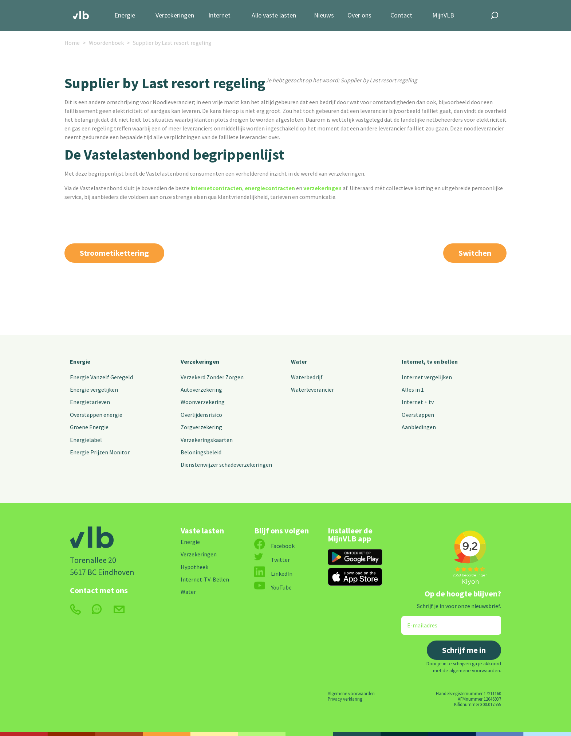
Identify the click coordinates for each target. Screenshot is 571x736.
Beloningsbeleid (201, 452)
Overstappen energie (96, 414)
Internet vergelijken (427, 377)
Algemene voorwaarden (351, 693)
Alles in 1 (413, 389)
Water (299, 361)
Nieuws (324, 15)
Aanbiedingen (419, 427)
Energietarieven (90, 402)
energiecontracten (270, 188)
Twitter (272, 559)
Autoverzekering (201, 389)
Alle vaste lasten (274, 15)
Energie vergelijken (94, 389)
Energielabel (86, 439)
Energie (124, 15)
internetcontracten (216, 188)
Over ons (359, 15)
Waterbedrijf (307, 377)
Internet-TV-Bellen (205, 579)
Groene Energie (89, 427)
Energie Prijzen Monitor (100, 452)
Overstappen (418, 414)
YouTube (273, 587)
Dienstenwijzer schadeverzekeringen (226, 464)
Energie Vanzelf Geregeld (101, 377)
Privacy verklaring (345, 699)
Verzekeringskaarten (207, 439)
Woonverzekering (203, 402)
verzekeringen (322, 188)
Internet (219, 15)
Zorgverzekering (201, 427)
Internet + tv (418, 402)
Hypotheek (194, 567)
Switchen (474, 253)
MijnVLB (443, 15)
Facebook (274, 545)
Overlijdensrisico (201, 414)
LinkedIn (273, 573)
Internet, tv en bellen (430, 361)
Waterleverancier (312, 389)
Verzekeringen (174, 15)
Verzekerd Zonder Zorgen (212, 377)
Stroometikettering (114, 253)
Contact (401, 15)
